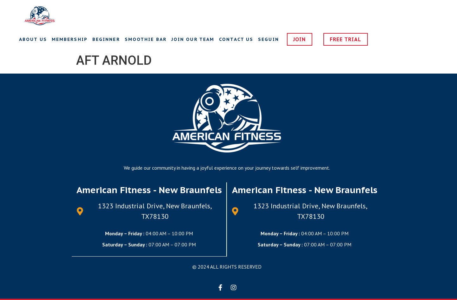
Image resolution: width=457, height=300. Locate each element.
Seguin (268, 39)
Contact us (236, 39)
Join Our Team (192, 39)
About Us (33, 39)
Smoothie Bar (146, 39)
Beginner (106, 39)
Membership (70, 39)
